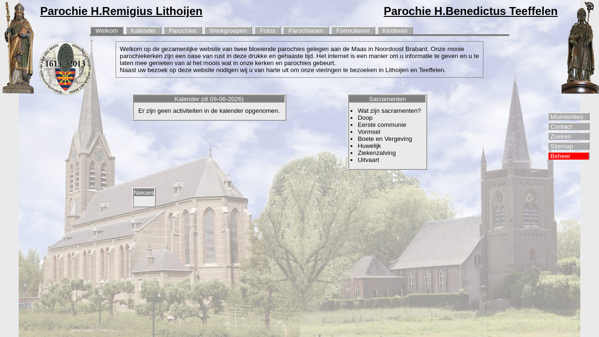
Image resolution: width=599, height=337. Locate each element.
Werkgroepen (228, 30)
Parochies (183, 30)
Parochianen (305, 30)
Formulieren (353, 30)
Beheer (560, 156)
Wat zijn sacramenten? (389, 110)
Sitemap (561, 146)
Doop (365, 117)
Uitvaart (368, 159)
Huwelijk (369, 145)
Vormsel (369, 131)
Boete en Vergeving (385, 138)
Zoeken (560, 136)
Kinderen (395, 30)
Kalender (143, 30)
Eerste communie (382, 124)
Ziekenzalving (377, 152)
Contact (561, 126)
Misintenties (566, 116)
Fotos (267, 30)
